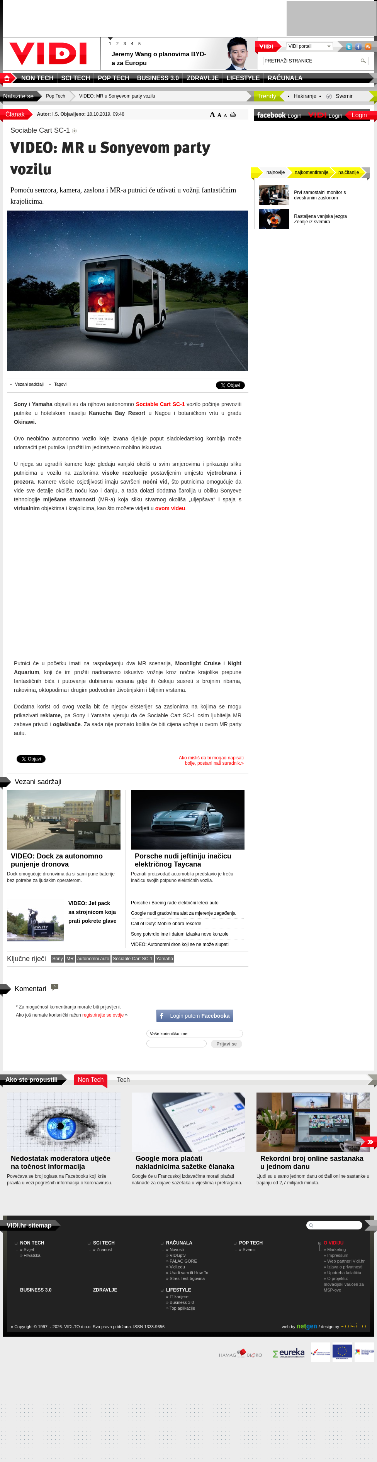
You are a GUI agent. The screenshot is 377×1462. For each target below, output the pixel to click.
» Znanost (102, 1249)
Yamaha (164, 958)
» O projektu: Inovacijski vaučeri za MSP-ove (344, 1284)
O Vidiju (333, 1243)
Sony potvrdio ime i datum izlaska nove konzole (180, 934)
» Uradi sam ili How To (187, 1272)
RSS (368, 46)
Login (359, 115)
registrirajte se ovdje (103, 1015)
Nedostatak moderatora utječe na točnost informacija (60, 1162)
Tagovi (60, 384)
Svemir (344, 96)
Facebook (358, 46)
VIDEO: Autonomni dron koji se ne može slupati (180, 944)
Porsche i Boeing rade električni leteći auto (175, 903)
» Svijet (27, 1249)
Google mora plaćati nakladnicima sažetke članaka (185, 1162)
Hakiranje (305, 96)
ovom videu (170, 508)
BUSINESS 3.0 (35, 1290)
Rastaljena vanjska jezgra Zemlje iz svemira (320, 219)
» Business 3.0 (180, 1302)
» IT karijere (177, 1296)
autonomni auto (93, 958)
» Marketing (335, 1249)
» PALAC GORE (181, 1261)
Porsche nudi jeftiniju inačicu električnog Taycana (183, 860)
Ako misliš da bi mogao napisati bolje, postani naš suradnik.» (211, 760)
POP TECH (251, 1243)
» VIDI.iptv (176, 1255)
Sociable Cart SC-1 (160, 404)
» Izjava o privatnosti (343, 1267)
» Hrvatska (30, 1255)
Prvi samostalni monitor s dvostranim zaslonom (320, 195)
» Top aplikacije (180, 1308)
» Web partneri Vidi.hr (344, 1261)
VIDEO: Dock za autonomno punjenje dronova (57, 860)
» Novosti (175, 1249)
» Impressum (336, 1255)
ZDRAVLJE (105, 1290)
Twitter (349, 46)
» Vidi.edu (175, 1267)
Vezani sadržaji (29, 384)
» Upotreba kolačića (342, 1272)
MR (70, 958)
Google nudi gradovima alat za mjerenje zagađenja (183, 913)
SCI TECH (104, 1243)
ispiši (233, 114)
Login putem (199, 1016)
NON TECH (32, 1243)
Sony (57, 958)
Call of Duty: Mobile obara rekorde (166, 923)
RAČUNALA (179, 1243)
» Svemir (247, 1249)
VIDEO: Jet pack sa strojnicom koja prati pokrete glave (92, 912)
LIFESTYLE (178, 1290)
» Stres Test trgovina (185, 1278)
